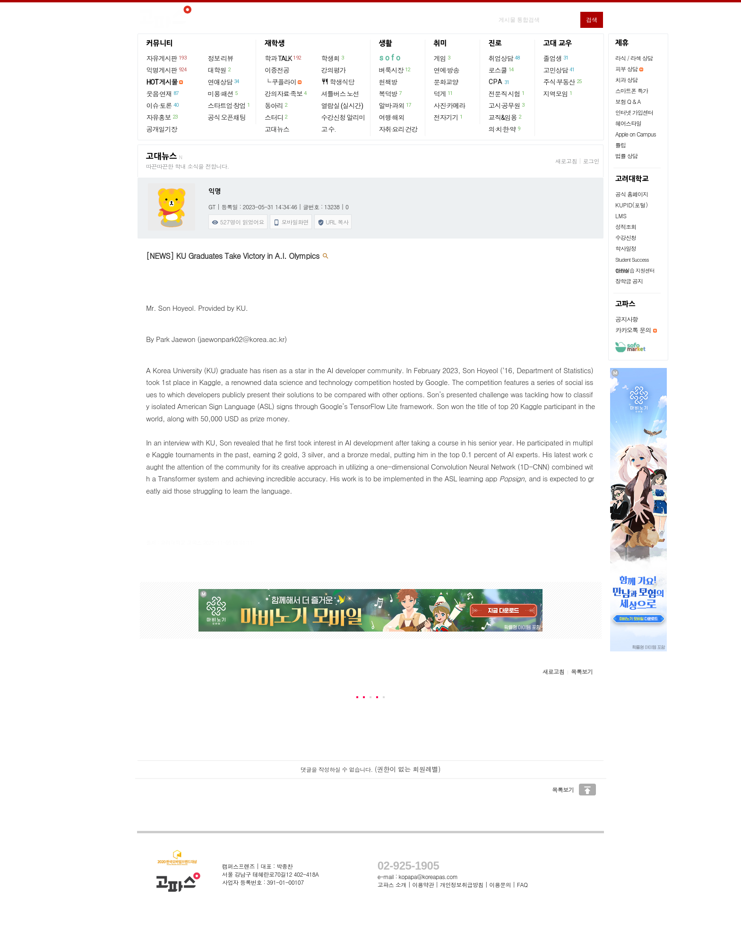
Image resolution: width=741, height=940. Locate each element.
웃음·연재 (163, 93)
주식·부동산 (563, 81)
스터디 (276, 117)
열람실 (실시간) (342, 106)
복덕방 (391, 93)
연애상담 (224, 81)
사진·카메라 (449, 106)
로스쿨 (502, 70)
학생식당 (337, 82)
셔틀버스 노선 (340, 94)
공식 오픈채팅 (227, 117)
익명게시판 (167, 70)
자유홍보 (162, 117)
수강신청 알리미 (343, 117)
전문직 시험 (507, 93)
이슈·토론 (163, 105)
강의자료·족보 (286, 93)
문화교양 (446, 82)
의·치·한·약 (505, 129)
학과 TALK (283, 58)
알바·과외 (395, 105)
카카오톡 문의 (633, 329)
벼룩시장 (395, 70)
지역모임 (558, 93)
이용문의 (500, 884)
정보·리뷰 (220, 58)
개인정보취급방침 (461, 884)
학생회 (333, 58)
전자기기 (449, 117)
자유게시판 (167, 58)
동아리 (276, 105)
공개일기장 (161, 129)
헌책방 (388, 82)
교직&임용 (505, 117)
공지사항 (626, 319)
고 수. (328, 129)
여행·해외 (392, 117)
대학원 (220, 70)
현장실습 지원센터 (635, 270)
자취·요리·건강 (398, 129)
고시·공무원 (507, 105)
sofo (390, 57)
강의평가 (333, 70)
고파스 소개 (392, 884)
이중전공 (277, 70)
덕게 (444, 93)
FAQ (522, 884)
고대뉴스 (277, 129)
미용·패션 (223, 93)
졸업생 (556, 58)
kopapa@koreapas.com (428, 876)
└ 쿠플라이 (280, 82)
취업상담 (505, 58)
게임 (442, 58)
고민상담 (559, 70)
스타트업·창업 (229, 105)
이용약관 (423, 884)
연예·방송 (446, 70)
